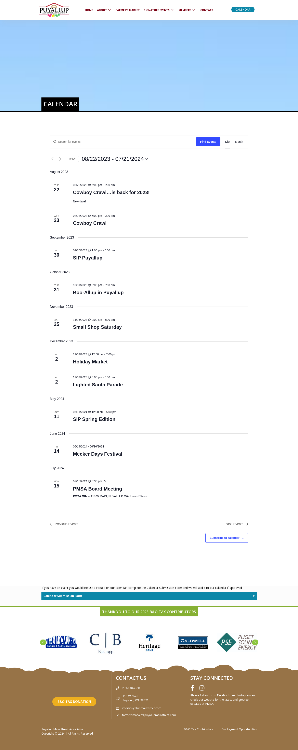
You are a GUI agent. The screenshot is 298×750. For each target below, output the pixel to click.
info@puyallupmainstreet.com (141, 708)
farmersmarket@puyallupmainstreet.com (149, 715)
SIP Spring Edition (94, 419)
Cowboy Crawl (89, 223)
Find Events (208, 141)
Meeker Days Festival (97, 454)
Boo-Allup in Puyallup (98, 292)
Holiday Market (90, 361)
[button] (243, 9)
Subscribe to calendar (224, 537)
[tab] (149, 596)
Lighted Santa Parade (98, 384)
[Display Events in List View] (227, 141)
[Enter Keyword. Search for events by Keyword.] (123, 141)
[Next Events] (60, 159)
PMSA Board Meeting (97, 489)
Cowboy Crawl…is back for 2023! (111, 192)
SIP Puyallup (87, 257)
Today (72, 158)
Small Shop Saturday (97, 327)
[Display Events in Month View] (239, 141)
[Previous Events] (52, 159)
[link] (89, 10)
